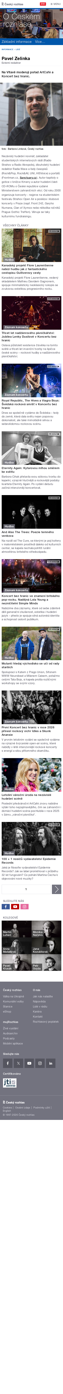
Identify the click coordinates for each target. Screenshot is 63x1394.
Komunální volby (13, 1001)
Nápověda (39, 1001)
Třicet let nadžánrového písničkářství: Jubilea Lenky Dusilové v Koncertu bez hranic (29, 336)
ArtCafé (45, 72)
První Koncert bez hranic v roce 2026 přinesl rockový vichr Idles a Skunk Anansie (28, 731)
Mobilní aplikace (13, 1043)
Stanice (7, 1006)
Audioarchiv (10, 1033)
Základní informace (17, 42)
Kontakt (38, 1016)
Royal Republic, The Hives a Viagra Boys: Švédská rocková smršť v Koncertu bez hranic (30, 404)
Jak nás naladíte (43, 996)
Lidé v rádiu (40, 1006)
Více (40, 42)
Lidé (18, 49)
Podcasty (9, 1038)
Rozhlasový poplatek (46, 1021)
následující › (56, 889)
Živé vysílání (10, 1028)
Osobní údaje (22, 1107)
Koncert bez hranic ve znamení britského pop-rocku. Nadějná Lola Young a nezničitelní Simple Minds (31, 599)
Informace (7, 49)
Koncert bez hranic (15, 76)
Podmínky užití (41, 1107)
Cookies (7, 1107)
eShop (7, 1011)
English (7, 1110)
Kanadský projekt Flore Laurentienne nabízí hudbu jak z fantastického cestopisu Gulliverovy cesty (28, 269)
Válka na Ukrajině (13, 996)
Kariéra (37, 1011)
